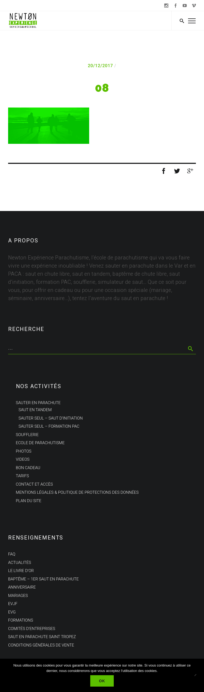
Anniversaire (22, 587)
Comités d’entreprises (31, 628)
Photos (24, 451)
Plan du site (28, 500)
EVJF (12, 603)
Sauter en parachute (38, 402)
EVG (12, 612)
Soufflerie (27, 434)
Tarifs (22, 475)
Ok (102, 681)
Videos (23, 459)
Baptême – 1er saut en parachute (43, 579)
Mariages (18, 595)
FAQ (11, 554)
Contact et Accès (34, 484)
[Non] (197, 675)
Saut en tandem (35, 409)
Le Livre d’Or (21, 570)
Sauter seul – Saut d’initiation (51, 418)
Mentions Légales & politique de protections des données (77, 492)
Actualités (19, 562)
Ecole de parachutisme (40, 442)
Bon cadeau (28, 467)
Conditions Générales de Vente (41, 645)
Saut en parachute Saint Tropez (42, 636)
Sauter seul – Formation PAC (49, 426)
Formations (20, 620)
